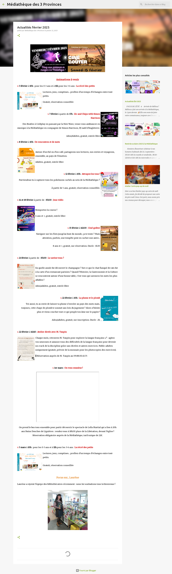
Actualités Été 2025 (133, 101)
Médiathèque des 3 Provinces (34, 4)
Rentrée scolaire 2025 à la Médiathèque (141, 144)
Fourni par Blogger (86, 570)
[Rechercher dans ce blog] (157, 4)
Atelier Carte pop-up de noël (136, 186)
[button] (18, 35)
